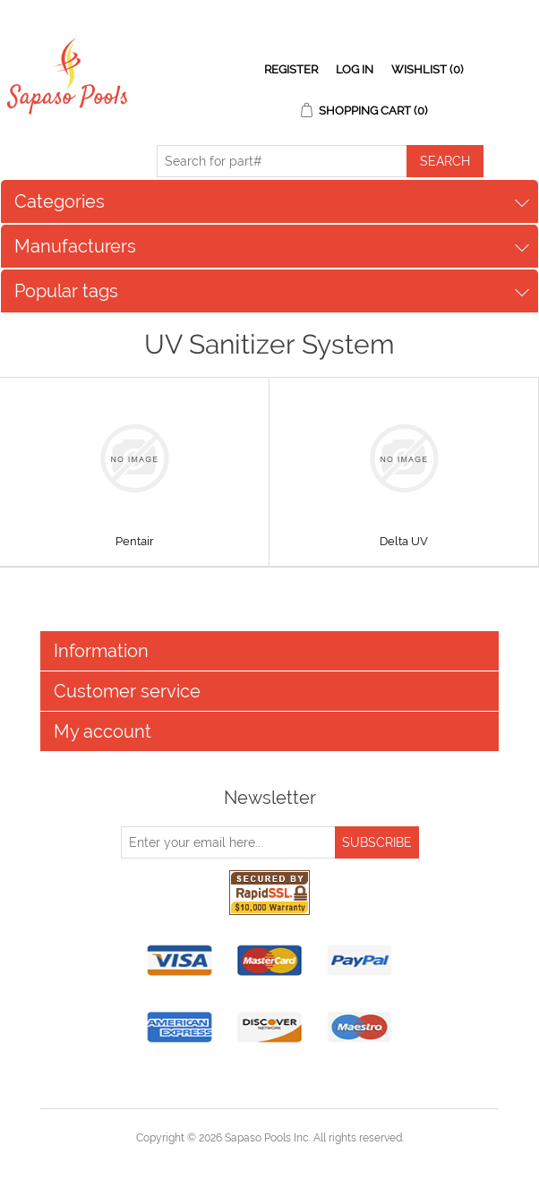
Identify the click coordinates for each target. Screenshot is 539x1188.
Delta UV (404, 541)
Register (291, 69)
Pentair (135, 541)
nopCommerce (300, 1159)
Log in (354, 69)
